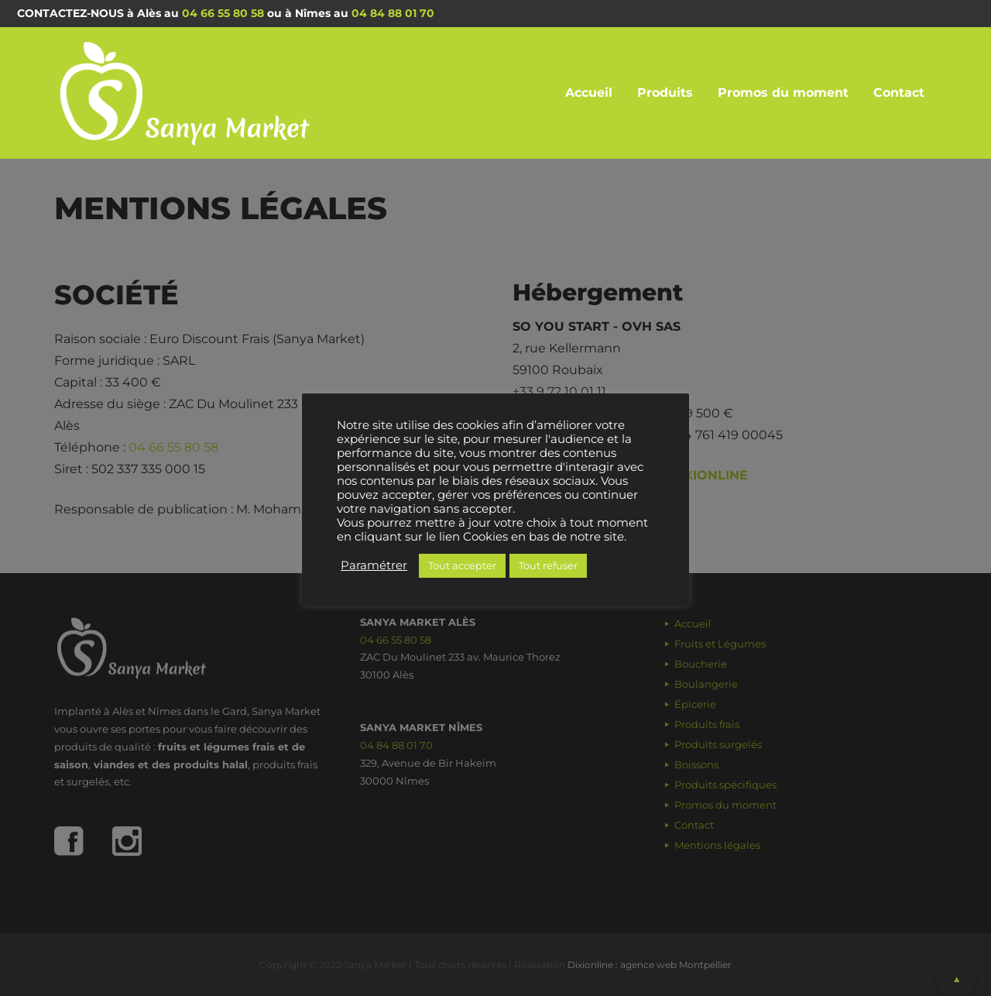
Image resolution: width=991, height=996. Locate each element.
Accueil (588, 92)
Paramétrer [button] (374, 565)
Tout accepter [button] (462, 565)
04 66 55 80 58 (223, 13)
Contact (898, 92)
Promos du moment (783, 92)
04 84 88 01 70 (392, 13)
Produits (665, 92)
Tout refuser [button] (548, 565)
